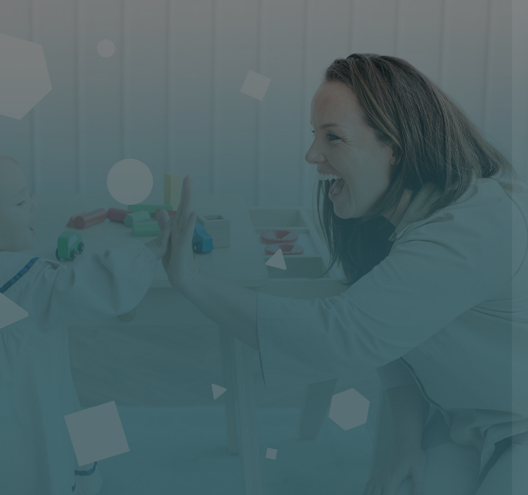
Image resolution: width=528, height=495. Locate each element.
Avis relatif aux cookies (430, 470)
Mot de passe (290, 282)
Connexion (383, 384)
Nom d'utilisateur (299, 215)
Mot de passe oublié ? (463, 346)
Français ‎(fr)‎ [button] (313, 470)
